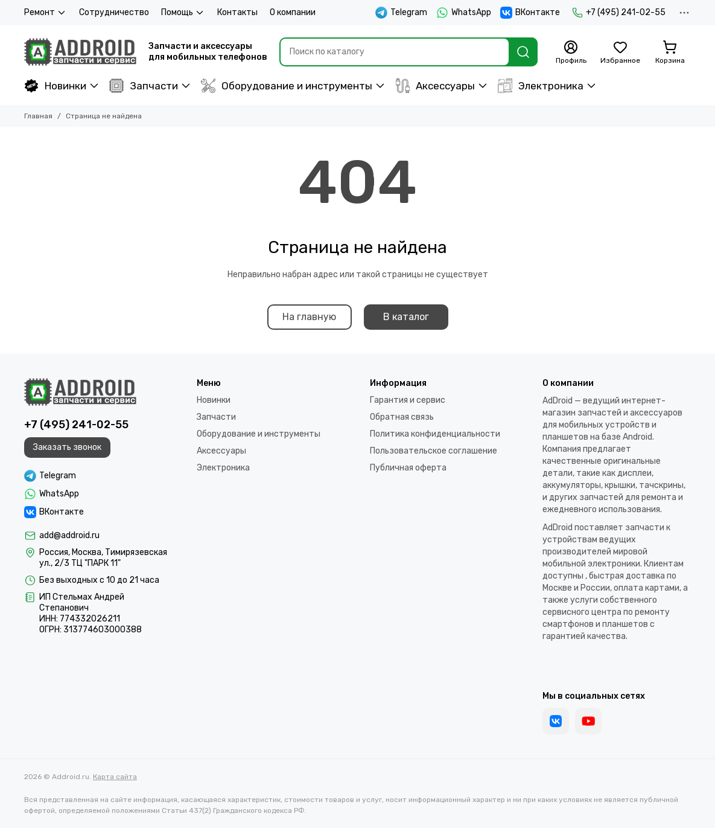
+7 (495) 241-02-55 (619, 12)
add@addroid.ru (69, 535)
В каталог (406, 317)
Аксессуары (435, 86)
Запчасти (143, 86)
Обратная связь (402, 417)
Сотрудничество (114, 12)
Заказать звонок (67, 447)
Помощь (183, 12)
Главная (38, 116)
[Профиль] (571, 52)
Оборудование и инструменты (286, 86)
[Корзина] (670, 52)
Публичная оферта (408, 468)
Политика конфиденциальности (435, 434)
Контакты (237, 12)
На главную (309, 317)
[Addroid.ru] (80, 52)
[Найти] (523, 51)
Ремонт (45, 12)
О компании (293, 12)
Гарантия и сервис (407, 400)
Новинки (55, 86)
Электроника (540, 86)
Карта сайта (115, 776)
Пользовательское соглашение (433, 451)
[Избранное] (620, 52)
